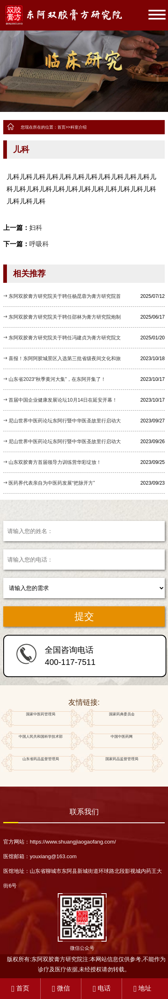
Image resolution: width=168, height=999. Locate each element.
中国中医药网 (121, 741)
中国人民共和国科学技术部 (40, 741)
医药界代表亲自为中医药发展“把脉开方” (52, 483)
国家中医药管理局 (40, 718)
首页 (61, 127)
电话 (102, 988)
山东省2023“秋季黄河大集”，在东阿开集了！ (57, 379)
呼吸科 (39, 243)
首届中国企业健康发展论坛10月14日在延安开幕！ (63, 400)
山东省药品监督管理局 (40, 763)
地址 (142, 988)
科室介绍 (78, 127)
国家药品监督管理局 (121, 763)
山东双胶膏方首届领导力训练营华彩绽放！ (55, 462)
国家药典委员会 (121, 718)
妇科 (35, 227)
